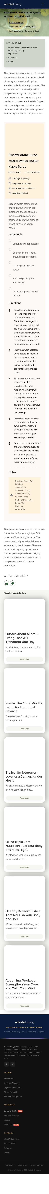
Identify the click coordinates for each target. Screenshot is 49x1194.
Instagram (8, 1148)
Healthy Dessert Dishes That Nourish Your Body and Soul (23, 915)
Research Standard (11, 1115)
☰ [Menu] (42, 4)
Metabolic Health (10, 1092)
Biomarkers (8, 1079)
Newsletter (11, 1124)
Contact (7, 1152)
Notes (10, 61)
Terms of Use (22, 1165)
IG (6, 1064)
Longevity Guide (13, 1111)
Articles (7, 1120)
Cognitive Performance (12, 1088)
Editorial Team (9, 1143)
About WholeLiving (11, 1139)
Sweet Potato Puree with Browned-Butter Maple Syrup (23, 49)
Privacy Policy (10, 1165)
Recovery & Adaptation (13, 1096)
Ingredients (13, 53)
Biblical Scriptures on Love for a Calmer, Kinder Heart (24, 776)
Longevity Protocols (11, 1083)
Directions (12, 57)
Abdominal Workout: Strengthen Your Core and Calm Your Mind (22, 984)
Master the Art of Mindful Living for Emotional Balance (24, 707)
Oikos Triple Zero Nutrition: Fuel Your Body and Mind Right (24, 846)
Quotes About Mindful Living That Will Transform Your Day (22, 638)
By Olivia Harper (16, 22)
